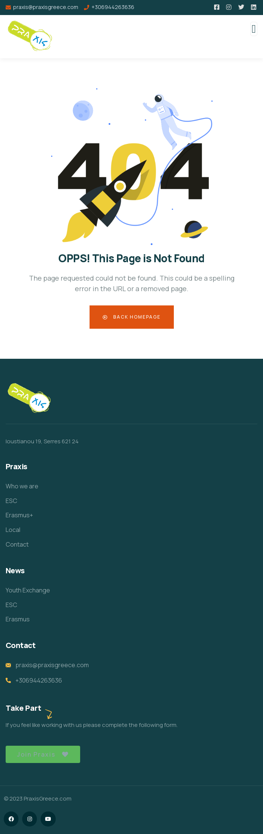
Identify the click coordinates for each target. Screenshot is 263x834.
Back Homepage (132, 317)
